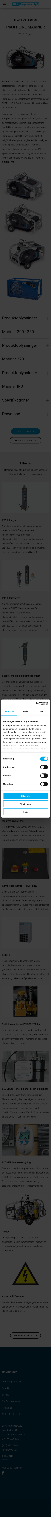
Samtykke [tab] (9, 711)
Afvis (25, 812)
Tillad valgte (25, 804)
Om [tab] (42, 711)
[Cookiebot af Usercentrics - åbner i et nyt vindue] (36, 703)
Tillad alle (25, 796)
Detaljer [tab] (25, 711)
